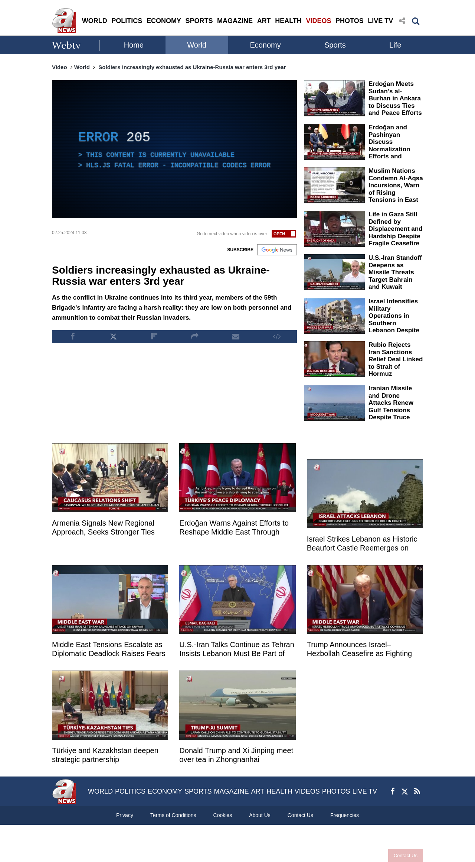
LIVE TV (380, 21)
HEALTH (288, 21)
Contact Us (405, 855)
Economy (265, 45)
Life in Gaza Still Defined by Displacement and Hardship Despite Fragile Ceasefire (395, 229)
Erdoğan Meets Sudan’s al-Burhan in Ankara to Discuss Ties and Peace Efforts (395, 98)
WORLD (94, 21)
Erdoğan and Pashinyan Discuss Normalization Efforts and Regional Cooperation (389, 149)
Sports (335, 45)
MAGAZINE (235, 21)
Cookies (222, 815)
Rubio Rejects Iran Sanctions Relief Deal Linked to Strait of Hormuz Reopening (395, 363)
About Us (260, 815)
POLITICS (126, 21)
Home (134, 45)
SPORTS (199, 21)
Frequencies (344, 815)
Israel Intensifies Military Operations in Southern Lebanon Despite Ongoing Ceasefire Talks (393, 323)
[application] (174, 149)
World (196, 45)
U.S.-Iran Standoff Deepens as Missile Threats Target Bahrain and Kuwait (395, 272)
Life (395, 45)
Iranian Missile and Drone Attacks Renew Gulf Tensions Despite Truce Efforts (390, 406)
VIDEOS (318, 21)
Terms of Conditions (173, 815)
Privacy (124, 815)
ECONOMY (164, 21)
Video (59, 67)
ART (264, 21)
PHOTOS (349, 21)
